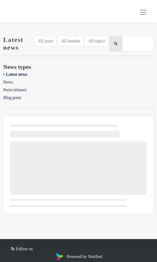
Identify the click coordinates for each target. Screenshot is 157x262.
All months (70, 41)
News (8, 82)
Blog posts (12, 97)
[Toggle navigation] (143, 12)
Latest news (16, 74)
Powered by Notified (78, 256)
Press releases (15, 90)
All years (45, 41)
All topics (96, 41)
